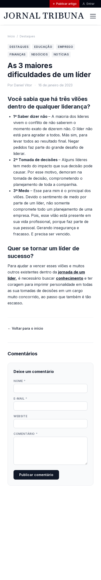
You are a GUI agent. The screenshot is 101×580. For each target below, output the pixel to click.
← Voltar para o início (25, 328)
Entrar (88, 3)
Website (20, 416)
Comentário (25, 434)
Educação (43, 47)
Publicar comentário (36, 475)
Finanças (17, 54)
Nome (20, 381)
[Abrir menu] (93, 16)
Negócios (39, 54)
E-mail (20, 398)
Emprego (65, 47)
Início (11, 36)
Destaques (27, 36)
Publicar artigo (64, 3)
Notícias (61, 54)
